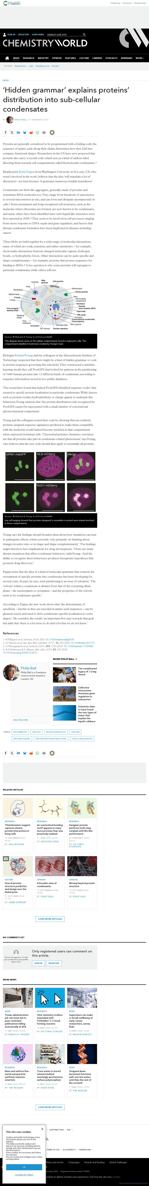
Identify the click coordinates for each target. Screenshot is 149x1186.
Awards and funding (94, 1162)
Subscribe (38, 34)
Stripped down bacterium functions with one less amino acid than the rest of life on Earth (80, 1077)
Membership (140, 3)
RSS (68, 1130)
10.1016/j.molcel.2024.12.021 (19, 652)
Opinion (41, 880)
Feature (9, 880)
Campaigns (74, 1162)
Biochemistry (20, 732)
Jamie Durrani (17, 902)
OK (24, 1167)
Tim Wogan (16, 1088)
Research (10, 821)
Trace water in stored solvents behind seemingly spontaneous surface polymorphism (50, 1075)
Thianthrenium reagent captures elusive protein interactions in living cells (17, 829)
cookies (116, 1177)
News (6, 80)
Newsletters (20, 66)
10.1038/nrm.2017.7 (82, 642)
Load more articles (50, 919)
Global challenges (118, 1162)
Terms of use (52, 1150)
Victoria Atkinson (76, 845)
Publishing (115, 3)
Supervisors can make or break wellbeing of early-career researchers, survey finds (81, 1021)
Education (127, 3)
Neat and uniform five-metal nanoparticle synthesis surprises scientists (17, 1075)
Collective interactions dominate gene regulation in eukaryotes (86, 693)
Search (84, 34)
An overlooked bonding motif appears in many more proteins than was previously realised (50, 829)
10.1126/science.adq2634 (59, 639)
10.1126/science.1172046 (78, 646)
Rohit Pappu (26, 171)
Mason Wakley (82, 1034)
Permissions (85, 1150)
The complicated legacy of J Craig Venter (87, 671)
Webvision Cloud (140, 1183)
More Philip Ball (63, 659)
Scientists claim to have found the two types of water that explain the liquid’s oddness (87, 714)
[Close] (42, 1129)
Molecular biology (56, 732)
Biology (37, 732)
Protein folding (22, 739)
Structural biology (82, 739)
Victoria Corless (52, 1031)
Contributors (56, 1130)
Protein (75, 732)
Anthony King (50, 841)
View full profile (20, 720)
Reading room (42, 66)
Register (23, 34)
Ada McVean (16, 844)
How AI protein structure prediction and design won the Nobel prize (16, 887)
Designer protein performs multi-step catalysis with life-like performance (81, 829)
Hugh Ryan (47, 1088)
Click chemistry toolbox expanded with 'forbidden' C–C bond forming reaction (50, 1019)
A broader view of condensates (47, 884)
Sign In (11, 34)
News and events (54, 1162)
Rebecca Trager (19, 1034)
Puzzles (55, 66)
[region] (24, 1154)
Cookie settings (24, 1175)
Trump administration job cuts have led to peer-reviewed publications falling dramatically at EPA (16, 1021)
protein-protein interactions (51, 739)
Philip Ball (21, 120)
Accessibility (69, 1150)
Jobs (31, 66)
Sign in (38, 963)
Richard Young (24, 355)
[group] (139, 58)
